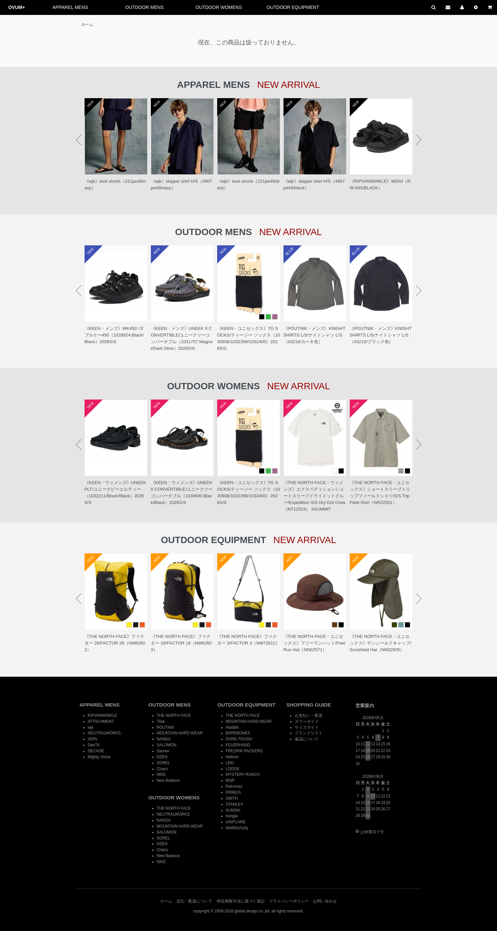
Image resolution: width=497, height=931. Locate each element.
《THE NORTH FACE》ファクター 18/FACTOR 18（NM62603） (181, 643)
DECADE (96, 751)
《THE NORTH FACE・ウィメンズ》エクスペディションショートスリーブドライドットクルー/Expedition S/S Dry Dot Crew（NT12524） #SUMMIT (314, 496)
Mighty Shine (99, 757)
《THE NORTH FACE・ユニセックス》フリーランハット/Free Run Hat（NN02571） (314, 643)
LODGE (233, 769)
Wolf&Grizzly (237, 828)
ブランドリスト (309, 733)
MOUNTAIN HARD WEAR (180, 733)
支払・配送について (194, 901)
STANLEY (234, 804)
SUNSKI (233, 810)
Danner (163, 751)
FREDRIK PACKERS (244, 751)
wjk (90, 727)
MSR (230, 780)
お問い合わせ (325, 901)
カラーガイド (307, 721)
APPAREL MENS (70, 7)
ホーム (87, 24)
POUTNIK (165, 727)
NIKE (161, 774)
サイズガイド (307, 727)
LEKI (230, 763)
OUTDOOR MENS (144, 7)
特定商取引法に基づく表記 (241, 901)
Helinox (232, 757)
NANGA (164, 739)
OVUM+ (16, 7)
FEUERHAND (238, 745)
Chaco (162, 769)
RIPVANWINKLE (102, 715)
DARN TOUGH (239, 739)
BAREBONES (238, 733)
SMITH (232, 798)
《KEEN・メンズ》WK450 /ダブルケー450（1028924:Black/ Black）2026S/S (114, 335)
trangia (232, 816)
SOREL (163, 763)
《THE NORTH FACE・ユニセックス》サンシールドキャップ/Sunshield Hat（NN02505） (380, 643)
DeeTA (94, 745)
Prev (78, 140)
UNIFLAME (236, 822)
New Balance (168, 780)
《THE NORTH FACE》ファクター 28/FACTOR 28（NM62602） (115, 643)
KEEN (162, 757)
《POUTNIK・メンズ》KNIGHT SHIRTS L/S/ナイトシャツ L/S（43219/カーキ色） (314, 335)
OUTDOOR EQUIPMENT (293, 7)
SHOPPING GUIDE (308, 705)
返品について (307, 739)
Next (418, 140)
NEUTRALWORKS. (105, 733)
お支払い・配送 (309, 715)
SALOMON (166, 745)
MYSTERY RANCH (243, 774)
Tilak (161, 721)
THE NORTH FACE (174, 715)
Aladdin (232, 727)
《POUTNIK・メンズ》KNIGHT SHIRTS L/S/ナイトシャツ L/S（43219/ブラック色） (381, 335)
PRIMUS (233, 792)
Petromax (234, 786)
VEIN (92, 739)
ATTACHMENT (101, 721)
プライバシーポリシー (289, 901)
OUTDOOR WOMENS (219, 7)
